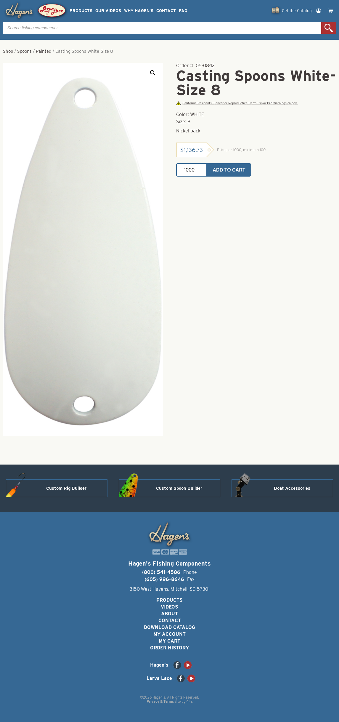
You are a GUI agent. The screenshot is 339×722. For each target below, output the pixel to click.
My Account (169, 634)
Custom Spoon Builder (179, 488)
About (169, 614)
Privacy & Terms (160, 701)
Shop (8, 51)
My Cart (169, 641)
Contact (166, 11)
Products (81, 11)
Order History (169, 648)
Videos (169, 607)
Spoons (24, 51)
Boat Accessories (292, 488)
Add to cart (229, 169)
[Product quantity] (191, 170)
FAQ (183, 11)
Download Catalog (169, 627)
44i (189, 701)
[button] (152, 73)
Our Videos (108, 11)
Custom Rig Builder (66, 488)
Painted (43, 51)
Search (328, 28)
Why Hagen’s (138, 11)
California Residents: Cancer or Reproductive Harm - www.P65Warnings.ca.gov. (237, 103)
